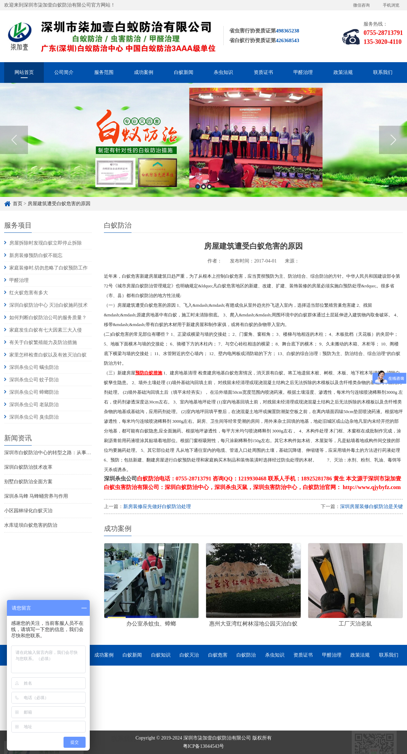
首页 (17, 203)
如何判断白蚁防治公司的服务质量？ (48, 317)
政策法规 (343, 72)
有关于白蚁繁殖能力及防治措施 (43, 342)
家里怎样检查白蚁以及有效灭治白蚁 (48, 354)
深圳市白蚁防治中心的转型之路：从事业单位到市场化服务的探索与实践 (81, 452)
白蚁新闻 (183, 72)
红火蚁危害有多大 (28, 292)
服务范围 (104, 72)
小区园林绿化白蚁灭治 (28, 510)
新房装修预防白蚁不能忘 (35, 255)
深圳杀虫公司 (120, 478)
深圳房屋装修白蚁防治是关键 (371, 506)
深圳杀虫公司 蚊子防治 (34, 379)
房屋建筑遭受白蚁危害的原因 (59, 203)
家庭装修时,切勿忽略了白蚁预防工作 (48, 267)
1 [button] (197, 189)
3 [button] (209, 189)
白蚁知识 (161, 655)
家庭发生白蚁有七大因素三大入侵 (45, 330)
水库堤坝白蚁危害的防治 (30, 525)
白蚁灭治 (189, 655)
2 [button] (203, 189)
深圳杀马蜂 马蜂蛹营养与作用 (36, 496)
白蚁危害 (217, 655)
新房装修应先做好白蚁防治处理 (157, 506)
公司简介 (64, 72)
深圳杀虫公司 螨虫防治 (34, 367)
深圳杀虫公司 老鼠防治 (34, 404)
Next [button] (393, 142)
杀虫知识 (223, 72)
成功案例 (143, 72)
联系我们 (383, 72)
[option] (203, 143)
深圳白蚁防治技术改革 (28, 467)
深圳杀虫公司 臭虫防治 (34, 417)
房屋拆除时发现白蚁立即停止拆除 (45, 243)
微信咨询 (361, 5)
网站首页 (24, 72)
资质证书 (263, 72)
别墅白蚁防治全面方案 (28, 481)
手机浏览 (391, 5)
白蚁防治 (246, 655)
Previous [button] (14, 142)
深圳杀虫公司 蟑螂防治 (34, 392)
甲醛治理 (303, 72)
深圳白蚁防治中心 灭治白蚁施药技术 (48, 305)
